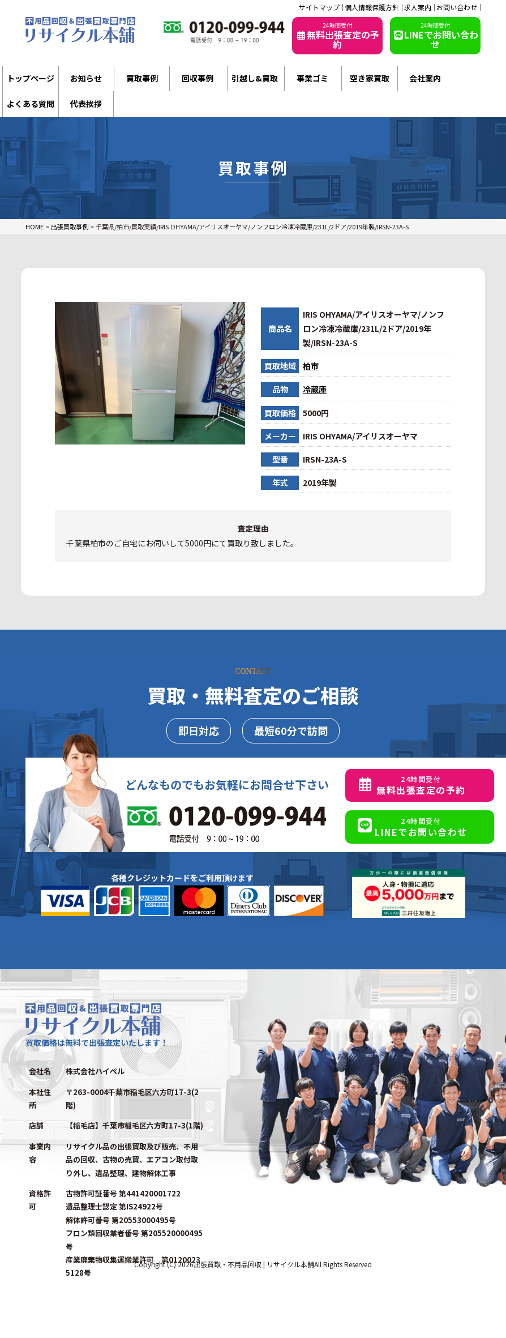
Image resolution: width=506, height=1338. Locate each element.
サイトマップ (319, 7)
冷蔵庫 (315, 389)
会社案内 (425, 78)
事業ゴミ (312, 78)
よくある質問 (30, 103)
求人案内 (417, 7)
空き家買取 (369, 78)
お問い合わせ (456, 7)
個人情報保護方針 (372, 7)
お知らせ (86, 78)
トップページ (30, 78)
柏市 (311, 365)
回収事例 (197, 78)
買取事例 (142, 78)
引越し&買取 (254, 78)
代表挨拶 (86, 103)
